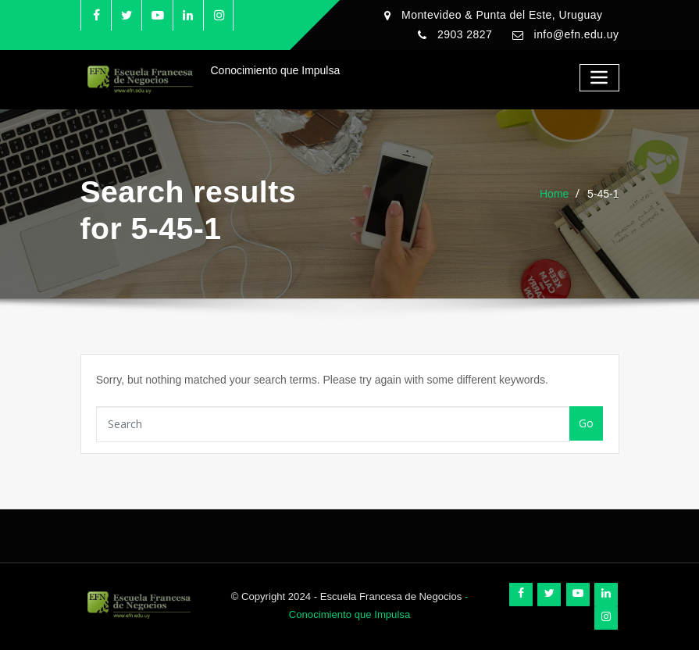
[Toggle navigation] (599, 77)
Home (554, 194)
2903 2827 (464, 34)
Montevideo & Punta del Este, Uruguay (501, 15)
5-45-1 (603, 194)
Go (586, 423)
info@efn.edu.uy (576, 34)
